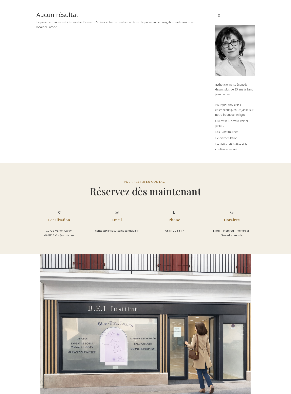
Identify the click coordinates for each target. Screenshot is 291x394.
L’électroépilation (226, 138)
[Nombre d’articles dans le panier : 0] (218, 15)
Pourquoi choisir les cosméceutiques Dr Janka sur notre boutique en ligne (234, 110)
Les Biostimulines (226, 132)
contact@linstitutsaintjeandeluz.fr (116, 230)
